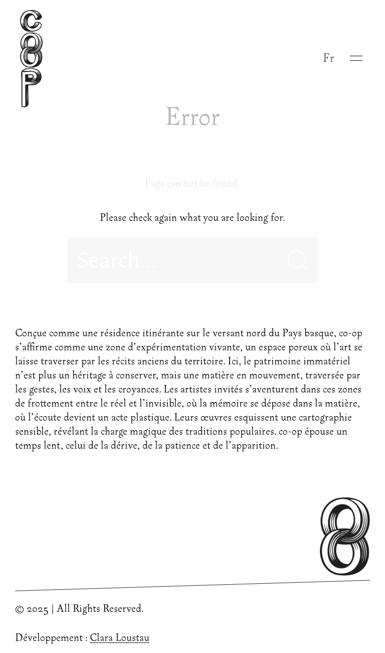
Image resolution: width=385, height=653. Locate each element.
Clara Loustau (119, 638)
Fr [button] (329, 58)
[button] (356, 58)
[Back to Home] (34, 58)
